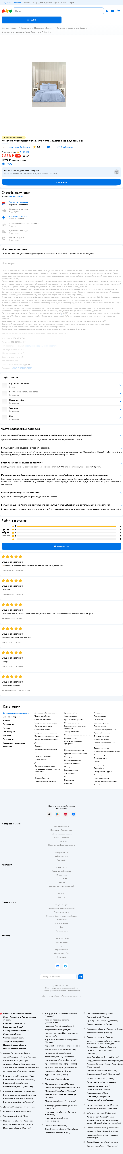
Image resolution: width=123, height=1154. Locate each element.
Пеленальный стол (42, 775)
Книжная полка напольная (45, 781)
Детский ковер (100, 716)
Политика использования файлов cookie (61, 849)
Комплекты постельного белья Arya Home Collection (26, 32)
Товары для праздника (103, 755)
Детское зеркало (41, 763)
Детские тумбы (70, 713)
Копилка (37, 746)
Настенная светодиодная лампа (77, 735)
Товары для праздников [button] (14, 743)
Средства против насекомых (46, 733)
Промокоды (62, 841)
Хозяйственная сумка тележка (46, 736)
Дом (13, 28)
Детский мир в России (52, 996)
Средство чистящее (42, 720)
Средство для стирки (43, 726)
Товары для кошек (61, 938)
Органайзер (99, 768)
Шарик (97, 761)
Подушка (68, 783)
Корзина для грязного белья (105, 775)
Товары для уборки (42, 716)
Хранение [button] (7, 746)
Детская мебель (40, 743)
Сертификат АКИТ (61, 852)
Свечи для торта (100, 758)
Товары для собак (61, 946)
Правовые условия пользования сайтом (61, 988)
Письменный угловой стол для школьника (47, 770)
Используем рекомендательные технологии (61, 990)
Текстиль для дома (101, 736)
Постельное (69, 780)
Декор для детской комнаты (45, 750)
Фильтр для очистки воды (74, 767)
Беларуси (77, 996)
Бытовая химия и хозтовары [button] (16, 713)
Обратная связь (61, 856)
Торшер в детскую (71, 732)
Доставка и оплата (61, 826)
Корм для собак (61, 949)
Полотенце (98, 720)
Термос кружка (70, 747)
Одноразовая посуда (72, 760)
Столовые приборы (72, 763)
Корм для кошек (61, 942)
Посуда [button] (6, 728)
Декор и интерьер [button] (11, 716)
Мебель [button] (6, 720)
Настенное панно (41, 753)
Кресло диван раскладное (45, 766)
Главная (5, 28)
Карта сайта (61, 860)
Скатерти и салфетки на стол (105, 730)
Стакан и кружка (70, 738)
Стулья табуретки (41, 778)
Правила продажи (61, 837)
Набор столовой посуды (74, 750)
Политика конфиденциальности (61, 845)
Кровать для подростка (73, 720)
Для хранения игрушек (103, 771)
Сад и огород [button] (9, 731)
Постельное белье (42, 28)
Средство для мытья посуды (45, 723)
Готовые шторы (100, 726)
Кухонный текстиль (102, 733)
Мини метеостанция (42, 756)
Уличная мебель (70, 716)
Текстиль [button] (7, 735)
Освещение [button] (8, 724)
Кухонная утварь (71, 770)
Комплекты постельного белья (71, 28)
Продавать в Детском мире (61, 830)
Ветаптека (61, 957)
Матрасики (98, 713)
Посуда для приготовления (75, 757)
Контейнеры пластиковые (104, 785)
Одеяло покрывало (101, 723)
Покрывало (69, 777)
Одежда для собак (61, 953)
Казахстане (66, 996)
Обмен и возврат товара (62, 834)
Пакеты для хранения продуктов (73, 742)
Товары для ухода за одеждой (46, 740)
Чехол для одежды (101, 778)
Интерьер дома (40, 759)
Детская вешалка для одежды (105, 781)
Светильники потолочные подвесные (75, 727)
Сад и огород (69, 773)
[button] (32, 20)
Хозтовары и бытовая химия (45, 713)
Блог (62, 927)
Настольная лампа (71, 723)
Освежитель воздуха (42, 730)
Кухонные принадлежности (75, 753)
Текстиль (25, 28)
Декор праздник (100, 765)
